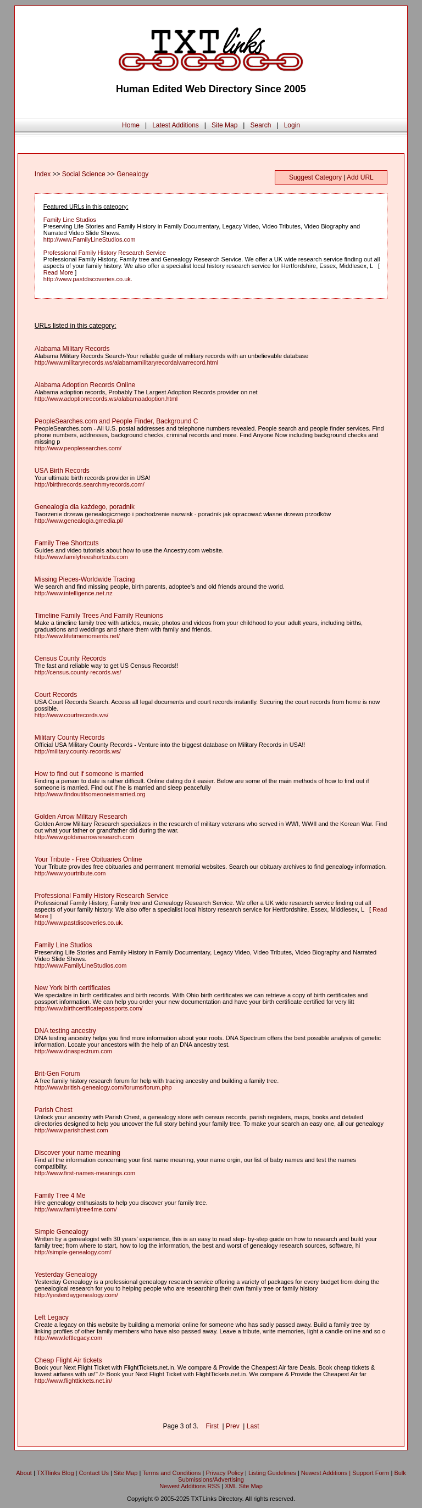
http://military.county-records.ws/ (78, 751)
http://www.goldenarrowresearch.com (84, 837)
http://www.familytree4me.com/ (76, 1209)
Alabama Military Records (72, 349)
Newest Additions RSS (189, 1486)
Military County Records (69, 737)
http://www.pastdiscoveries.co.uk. (87, 279)
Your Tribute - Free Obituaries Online (88, 859)
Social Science (84, 174)
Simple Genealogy (61, 1232)
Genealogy (132, 174)
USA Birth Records (62, 470)
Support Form (370, 1473)
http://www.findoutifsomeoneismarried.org (90, 794)
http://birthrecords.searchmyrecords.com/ (90, 484)
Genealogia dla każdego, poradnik (85, 507)
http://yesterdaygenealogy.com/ (76, 1295)
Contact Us (94, 1473)
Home (131, 125)
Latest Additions (175, 125)
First (212, 1426)
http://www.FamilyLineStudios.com (89, 239)
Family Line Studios (69, 219)
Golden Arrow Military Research (81, 816)
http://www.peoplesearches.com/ (78, 448)
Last (253, 1426)
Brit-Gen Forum (57, 1073)
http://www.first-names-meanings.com (85, 1173)
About (24, 1473)
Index (43, 174)
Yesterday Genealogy (66, 1274)
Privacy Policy (224, 1473)
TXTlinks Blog (55, 1473)
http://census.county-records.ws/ (78, 672)
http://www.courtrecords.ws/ (72, 715)
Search (260, 125)
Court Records (56, 695)
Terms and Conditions (171, 1473)
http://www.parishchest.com (71, 1130)
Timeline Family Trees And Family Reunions (99, 615)
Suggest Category (315, 177)
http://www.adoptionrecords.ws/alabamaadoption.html (106, 398)
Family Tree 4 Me (60, 1195)
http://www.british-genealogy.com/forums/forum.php (103, 1087)
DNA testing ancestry (65, 1031)
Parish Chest (54, 1110)
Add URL (360, 177)
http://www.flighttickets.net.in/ (73, 1380)
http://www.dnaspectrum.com (73, 1051)
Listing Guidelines (272, 1473)
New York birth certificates (72, 988)
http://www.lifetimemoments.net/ (77, 636)
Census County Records (70, 658)
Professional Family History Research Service (104, 252)
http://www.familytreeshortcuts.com (81, 557)
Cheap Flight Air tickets (68, 1360)
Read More (58, 272)
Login (292, 125)
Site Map (224, 125)
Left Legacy (52, 1317)
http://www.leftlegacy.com (68, 1337)
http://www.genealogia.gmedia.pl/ (79, 520)
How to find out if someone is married (89, 774)
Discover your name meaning (77, 1153)
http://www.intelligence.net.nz (74, 593)
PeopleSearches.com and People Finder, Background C (116, 421)
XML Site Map (244, 1486)
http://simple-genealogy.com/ (73, 1252)
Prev (233, 1426)
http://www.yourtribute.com (70, 873)
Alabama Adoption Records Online (85, 385)
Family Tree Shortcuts (67, 543)
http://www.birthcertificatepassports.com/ (89, 1008)
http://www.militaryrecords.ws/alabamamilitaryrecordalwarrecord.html (126, 362)
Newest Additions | (326, 1473)
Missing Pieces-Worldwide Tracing (85, 579)
